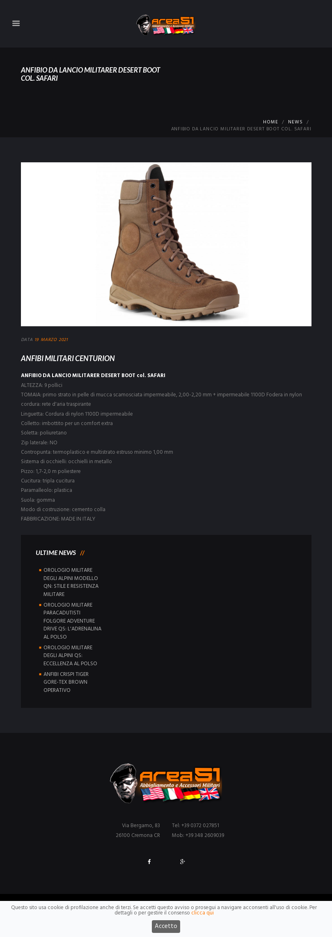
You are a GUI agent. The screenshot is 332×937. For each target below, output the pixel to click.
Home (270, 122)
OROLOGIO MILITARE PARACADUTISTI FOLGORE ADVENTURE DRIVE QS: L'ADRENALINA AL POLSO (72, 621)
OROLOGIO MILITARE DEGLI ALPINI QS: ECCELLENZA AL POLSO (70, 656)
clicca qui (202, 916)
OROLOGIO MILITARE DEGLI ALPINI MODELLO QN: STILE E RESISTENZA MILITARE (71, 582)
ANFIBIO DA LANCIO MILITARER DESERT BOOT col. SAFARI (93, 375)
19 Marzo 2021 (51, 339)
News (295, 122)
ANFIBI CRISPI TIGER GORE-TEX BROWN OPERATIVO (66, 682)
